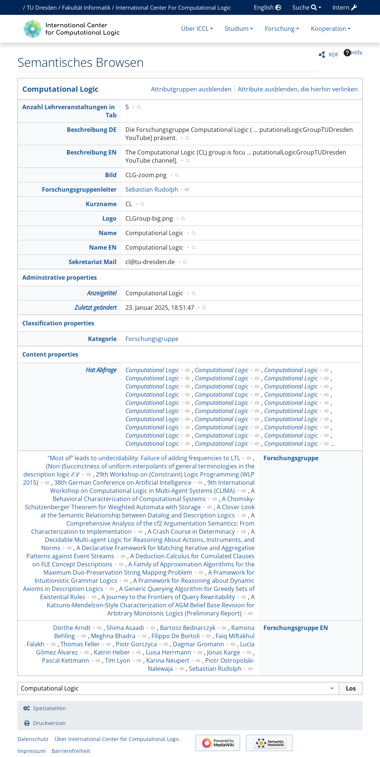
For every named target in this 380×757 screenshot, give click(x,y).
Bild (111, 175)
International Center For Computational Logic (173, 7)
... (333, 443)
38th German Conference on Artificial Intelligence (122, 482)
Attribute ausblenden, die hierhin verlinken (298, 89)
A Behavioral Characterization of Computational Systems (154, 495)
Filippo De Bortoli (175, 636)
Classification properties (58, 323)
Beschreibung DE (92, 130)
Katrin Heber (112, 652)
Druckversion (49, 723)
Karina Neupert (167, 660)
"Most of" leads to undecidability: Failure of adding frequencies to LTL (144, 458)
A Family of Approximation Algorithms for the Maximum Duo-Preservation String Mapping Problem (149, 568)
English (267, 7)
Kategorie (102, 339)
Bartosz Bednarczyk (187, 628)
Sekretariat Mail (93, 262)
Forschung (280, 29)
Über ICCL (195, 29)
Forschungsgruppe (151, 339)
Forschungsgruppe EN (295, 628)
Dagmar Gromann (198, 644)
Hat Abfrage (101, 370)
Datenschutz (33, 739)
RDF (333, 54)
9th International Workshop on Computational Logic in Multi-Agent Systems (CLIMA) (152, 486)
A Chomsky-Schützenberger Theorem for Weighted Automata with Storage (140, 503)
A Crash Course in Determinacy (191, 531)
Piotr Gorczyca (136, 644)
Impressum (31, 750)
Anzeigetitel (102, 293)
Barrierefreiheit (71, 750)
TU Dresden (42, 7)
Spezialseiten (49, 708)
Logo (109, 218)
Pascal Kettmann (65, 660)
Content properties (50, 354)
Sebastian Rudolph (151, 189)
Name (108, 233)
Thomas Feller (80, 644)
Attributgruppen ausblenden (191, 89)
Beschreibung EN (91, 152)
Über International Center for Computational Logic (117, 739)
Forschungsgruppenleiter (79, 189)
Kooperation (328, 29)
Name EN (103, 247)
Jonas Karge (223, 652)
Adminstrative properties (59, 277)
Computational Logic (60, 89)
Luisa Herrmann (168, 652)
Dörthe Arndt (72, 628)
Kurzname (101, 204)
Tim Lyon (117, 660)
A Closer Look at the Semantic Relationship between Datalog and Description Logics (147, 511)
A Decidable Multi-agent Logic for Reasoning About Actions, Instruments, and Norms (148, 539)
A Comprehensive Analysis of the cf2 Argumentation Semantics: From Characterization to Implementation (143, 523)
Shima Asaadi (125, 628)
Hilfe (353, 52)
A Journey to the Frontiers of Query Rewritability (168, 597)
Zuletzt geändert (96, 307)
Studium (237, 29)
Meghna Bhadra (113, 636)
